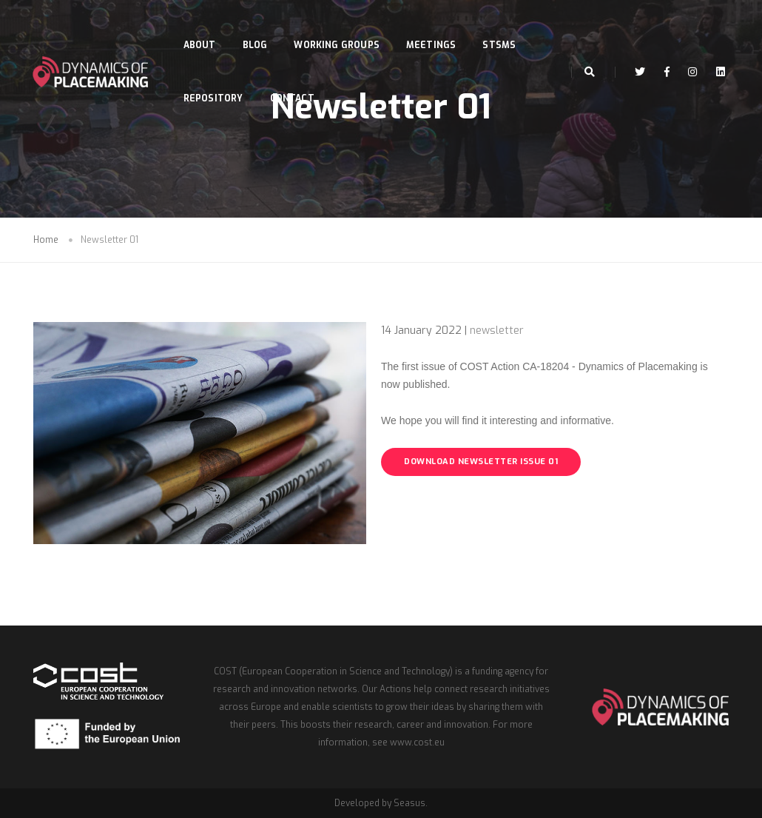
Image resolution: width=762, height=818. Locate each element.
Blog (258, 27)
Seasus (409, 803)
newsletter (497, 330)
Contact (295, 80)
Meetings (434, 27)
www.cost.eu (417, 742)
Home (45, 240)
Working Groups (340, 27)
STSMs (502, 27)
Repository (216, 80)
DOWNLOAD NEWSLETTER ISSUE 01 (481, 461)
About (202, 27)
